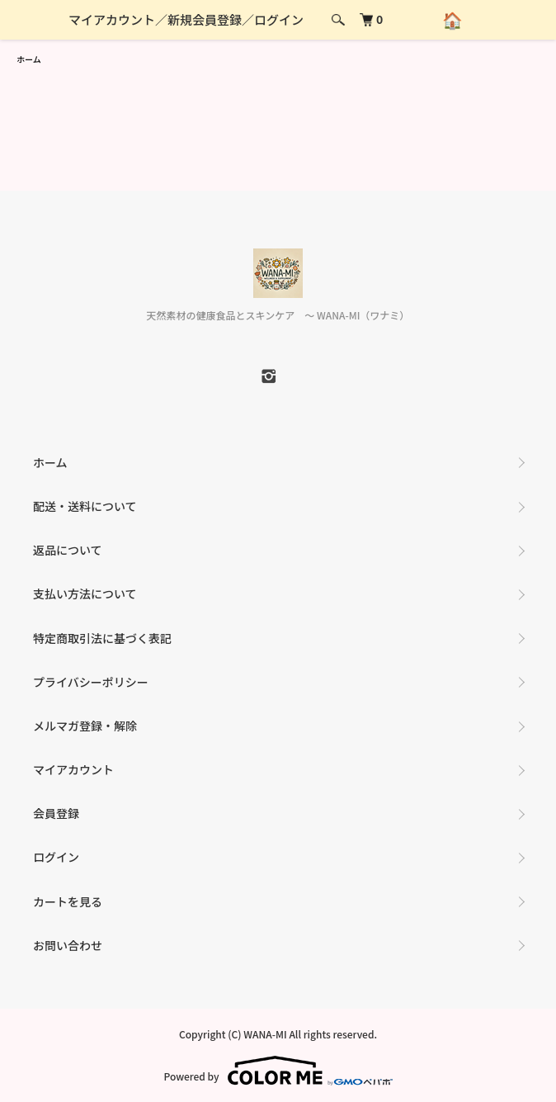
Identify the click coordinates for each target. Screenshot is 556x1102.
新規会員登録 (204, 19)
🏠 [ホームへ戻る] (454, 19)
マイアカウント (111, 19)
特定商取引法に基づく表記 (102, 638)
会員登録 (56, 813)
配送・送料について (85, 506)
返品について (67, 550)
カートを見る (67, 901)
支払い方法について (85, 593)
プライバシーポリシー (90, 682)
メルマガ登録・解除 (85, 725)
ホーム (28, 59)
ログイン (279, 19)
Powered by (277, 1070)
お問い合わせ (67, 945)
